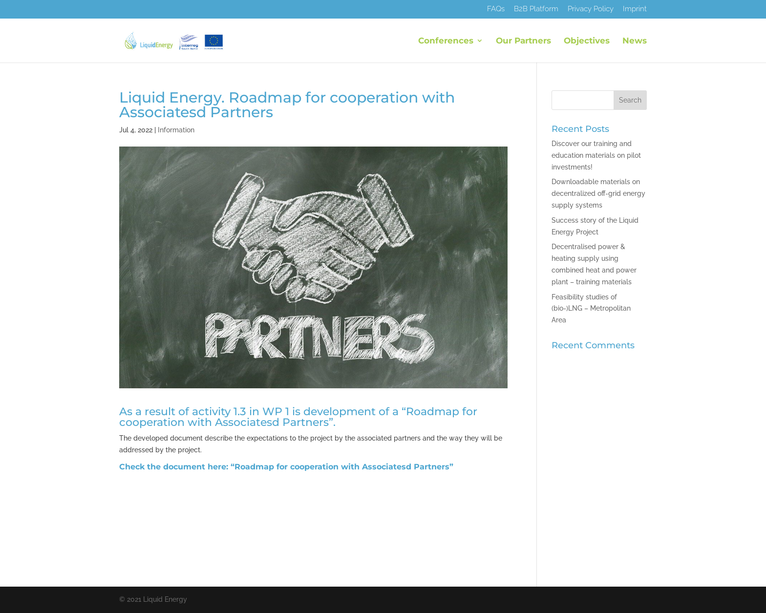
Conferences (445, 41)
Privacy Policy (591, 9)
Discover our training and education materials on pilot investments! (596, 155)
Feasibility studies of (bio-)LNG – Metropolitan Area (591, 308)
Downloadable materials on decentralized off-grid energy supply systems (598, 193)
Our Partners (523, 41)
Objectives (587, 41)
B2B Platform (536, 9)
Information (176, 130)
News (634, 41)
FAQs (496, 9)
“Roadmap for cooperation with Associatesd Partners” (342, 466)
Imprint (635, 9)
